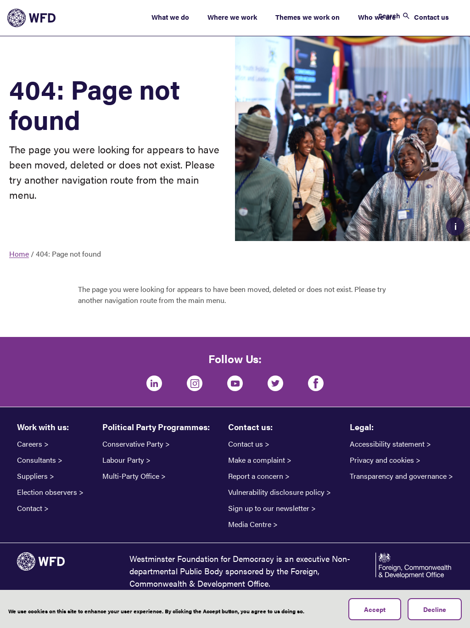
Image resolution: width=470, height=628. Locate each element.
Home (19, 253)
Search (389, 15)
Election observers (47, 492)
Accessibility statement (387, 444)
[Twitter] (275, 383)
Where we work (232, 17)
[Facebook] (316, 383)
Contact (29, 508)
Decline (434, 612)
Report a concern (255, 476)
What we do (170, 17)
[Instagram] (194, 383)
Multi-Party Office (130, 476)
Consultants (36, 460)
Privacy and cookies (382, 460)
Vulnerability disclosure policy (276, 492)
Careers (29, 444)
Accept (375, 612)
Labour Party (123, 460)
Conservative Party (132, 444)
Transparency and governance (398, 476)
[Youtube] (235, 383)
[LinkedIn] (154, 383)
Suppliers (32, 476)
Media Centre (249, 524)
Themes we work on (307, 17)
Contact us (431, 17)
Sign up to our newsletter (268, 508)
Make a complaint (256, 460)
